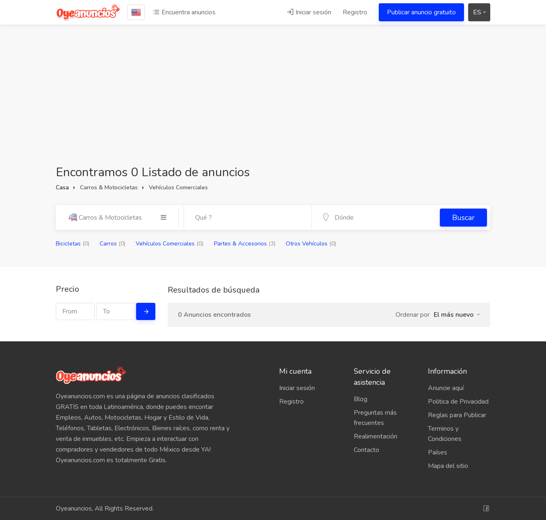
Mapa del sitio (448, 465)
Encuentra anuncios (184, 12)
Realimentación (375, 436)
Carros (112, 244)
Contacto (366, 449)
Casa (62, 187)
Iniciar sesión (309, 12)
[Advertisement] (273, 102)
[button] (457, 315)
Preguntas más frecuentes (375, 417)
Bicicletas (72, 244)
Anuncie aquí (446, 388)
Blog (360, 399)
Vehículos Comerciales (169, 244)
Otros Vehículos (311, 244)
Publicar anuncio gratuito (421, 12)
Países (437, 452)
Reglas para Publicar (457, 415)
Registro (355, 12)
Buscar (463, 218)
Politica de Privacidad (458, 401)
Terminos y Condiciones (445, 433)
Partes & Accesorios (244, 244)
